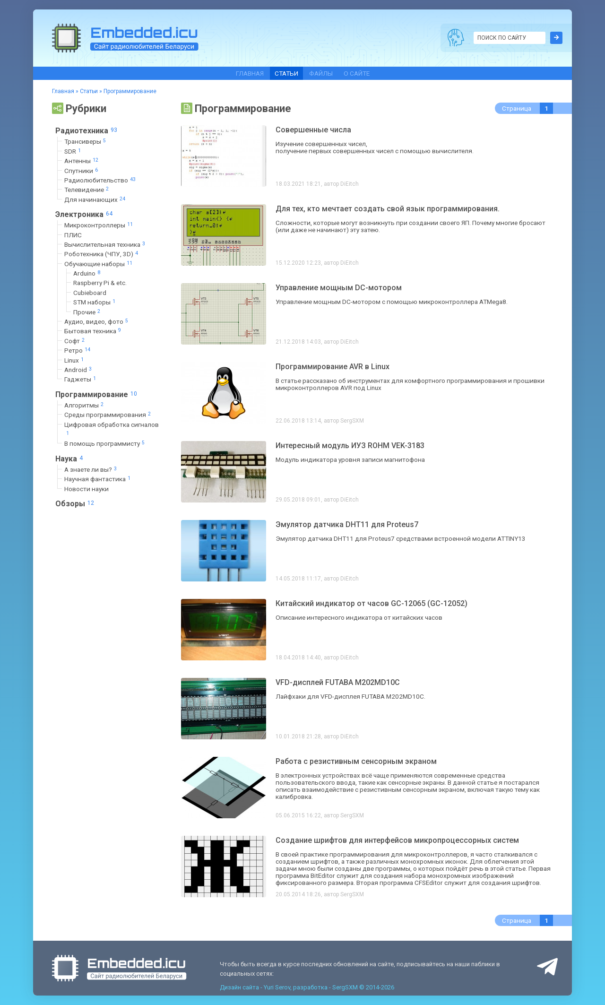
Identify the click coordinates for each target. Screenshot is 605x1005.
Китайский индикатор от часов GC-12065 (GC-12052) (371, 603)
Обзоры (75, 503)
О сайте (357, 73)
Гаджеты (81, 379)
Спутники (82, 170)
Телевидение (87, 190)
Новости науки (86, 489)
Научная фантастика (98, 479)
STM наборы (95, 302)
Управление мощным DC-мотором (339, 287)
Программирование (97, 394)
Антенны (82, 161)
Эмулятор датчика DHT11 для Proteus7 (347, 524)
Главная (250, 73)
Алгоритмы (84, 405)
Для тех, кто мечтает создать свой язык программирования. (388, 208)
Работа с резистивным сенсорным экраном (356, 761)
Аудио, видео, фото (97, 321)
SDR (73, 151)
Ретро (78, 351)
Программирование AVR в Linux (332, 366)
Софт (75, 341)
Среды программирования (108, 415)
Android (79, 369)
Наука (70, 458)
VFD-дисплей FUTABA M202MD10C (338, 682)
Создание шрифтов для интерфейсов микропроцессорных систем (397, 840)
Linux (75, 360)
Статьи (286, 73)
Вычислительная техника (105, 244)
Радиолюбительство (101, 180)
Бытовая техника (93, 331)
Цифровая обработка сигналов (111, 429)
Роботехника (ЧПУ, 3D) (102, 254)
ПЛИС (73, 235)
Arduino (87, 273)
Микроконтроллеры (99, 225)
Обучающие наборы (99, 264)
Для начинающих (95, 199)
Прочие (87, 312)
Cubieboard (89, 292)
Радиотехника (87, 130)
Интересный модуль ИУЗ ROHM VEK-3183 (350, 445)
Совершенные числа (313, 129)
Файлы (321, 73)
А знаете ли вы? (91, 469)
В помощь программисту (105, 444)
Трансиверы (86, 142)
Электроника (85, 214)
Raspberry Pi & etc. (100, 282)
